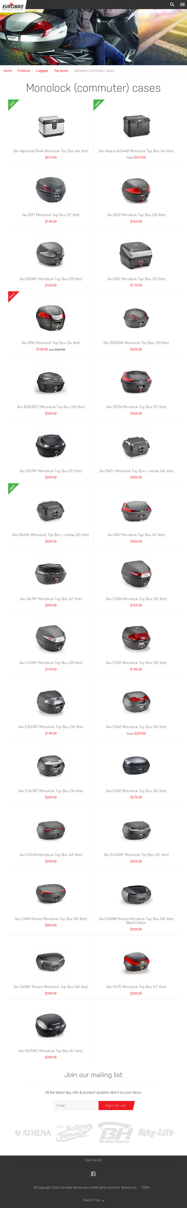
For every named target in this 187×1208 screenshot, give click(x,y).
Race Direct (93, 1160)
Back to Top (93, 1200)
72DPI (145, 1187)
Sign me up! (115, 1105)
